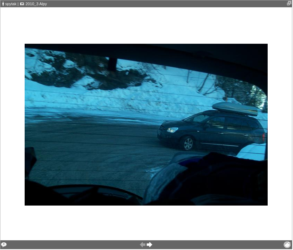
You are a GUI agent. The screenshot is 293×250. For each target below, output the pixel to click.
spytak (10, 4)
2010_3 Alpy (36, 4)
